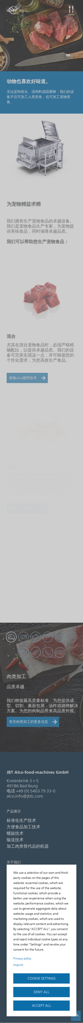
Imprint (18, 965)
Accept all (41, 1006)
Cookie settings (42, 978)
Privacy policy (22, 958)
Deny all (41, 992)
